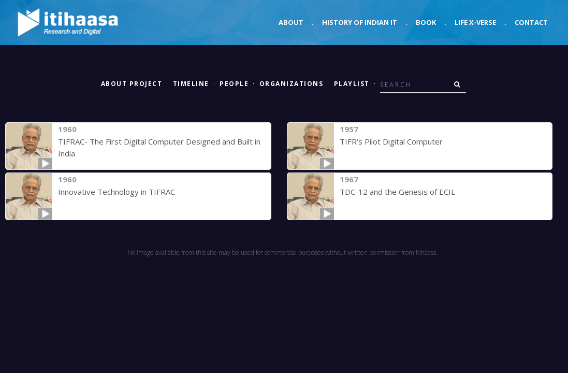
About (291, 22)
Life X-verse (475, 22)
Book (426, 22)
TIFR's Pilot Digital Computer (391, 141)
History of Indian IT (359, 22)
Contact (531, 22)
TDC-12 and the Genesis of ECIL (397, 192)
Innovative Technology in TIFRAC (116, 192)
